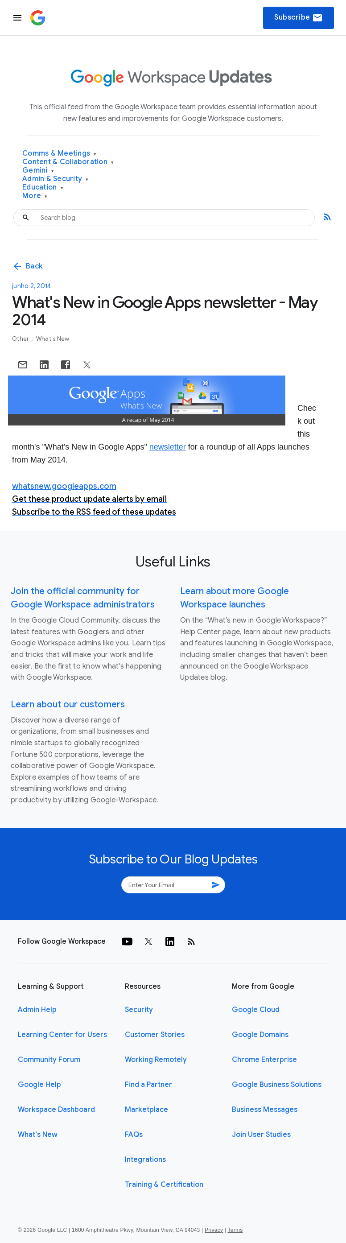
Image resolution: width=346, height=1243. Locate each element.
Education (42, 187)
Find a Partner (148, 1084)
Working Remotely (156, 1059)
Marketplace (146, 1109)
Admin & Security (55, 179)
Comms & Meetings (59, 153)
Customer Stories (155, 1034)
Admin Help (37, 1009)
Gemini (38, 170)
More (35, 196)
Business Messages (264, 1109)
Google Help (39, 1084)
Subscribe (298, 17)
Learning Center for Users (62, 1034)
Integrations (145, 1159)
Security (139, 1009)
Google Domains (260, 1034)
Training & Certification (164, 1184)
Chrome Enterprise (264, 1059)
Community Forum (49, 1059)
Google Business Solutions (276, 1084)
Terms (235, 1230)
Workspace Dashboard (56, 1109)
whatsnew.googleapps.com (64, 486)
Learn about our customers (68, 704)
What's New (53, 339)
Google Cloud (256, 1009)
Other (21, 339)
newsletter (167, 446)
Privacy (214, 1230)
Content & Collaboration (68, 162)
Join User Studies (261, 1134)
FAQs (134, 1134)
